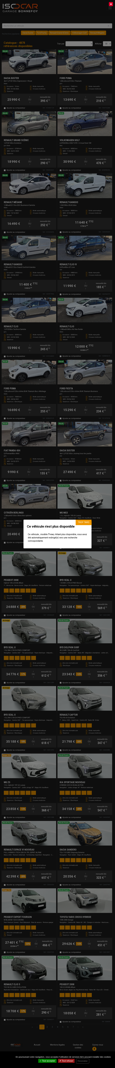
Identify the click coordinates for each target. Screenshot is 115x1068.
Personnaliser (83, 1061)
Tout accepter (47, 1061)
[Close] (111, 4)
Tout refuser (66, 1061)
